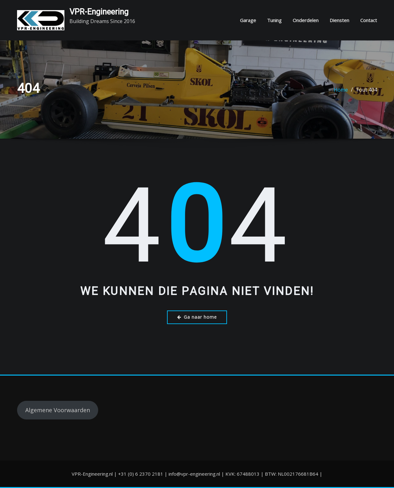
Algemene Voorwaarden (57, 410)
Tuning (274, 20)
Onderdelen (306, 20)
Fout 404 (366, 89)
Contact (368, 20)
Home (341, 89)
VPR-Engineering (98, 11)
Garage (248, 20)
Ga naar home (197, 317)
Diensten (339, 20)
